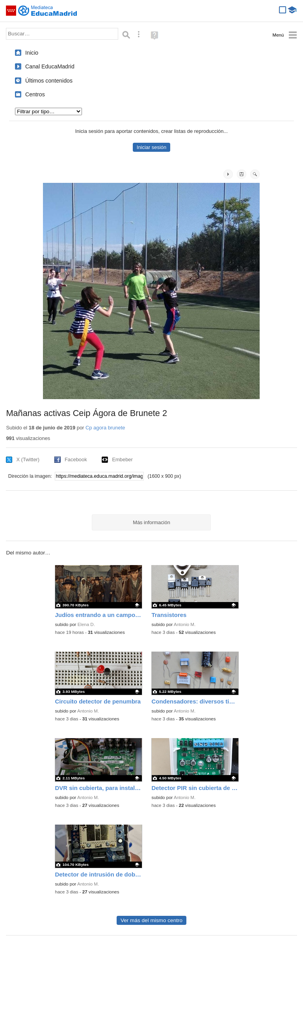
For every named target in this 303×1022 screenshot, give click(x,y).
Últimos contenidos (48, 80)
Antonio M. (184, 624)
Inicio (31, 53)
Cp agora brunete (105, 428)
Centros (35, 94)
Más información (151, 522)
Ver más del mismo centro (151, 920)
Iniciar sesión (151, 147)
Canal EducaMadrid (49, 66)
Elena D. (86, 624)
